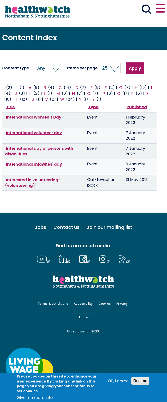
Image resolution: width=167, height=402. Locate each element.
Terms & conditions (53, 304)
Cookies (105, 304)
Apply (135, 68)
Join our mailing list (109, 227)
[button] (46, 68)
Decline (140, 381)
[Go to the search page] (146, 9)
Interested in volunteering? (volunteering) (32, 182)
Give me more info (35, 397)
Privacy (122, 304)
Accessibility (83, 304)
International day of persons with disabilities (39, 151)
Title (10, 106)
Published (137, 106)
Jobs (40, 227)
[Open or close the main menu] (160, 9)
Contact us (66, 227)
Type (93, 106)
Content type (15, 68)
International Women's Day (33, 117)
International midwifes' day (34, 164)
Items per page (82, 68)
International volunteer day (34, 132)
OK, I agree (118, 381)
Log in (83, 317)
